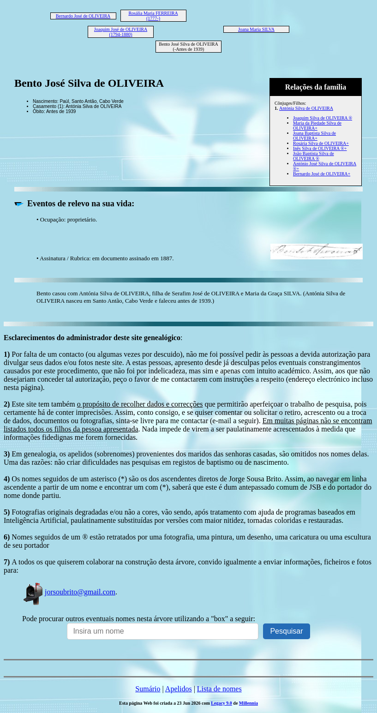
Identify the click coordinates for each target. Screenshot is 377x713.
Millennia (248, 703)
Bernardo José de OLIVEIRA (83, 15)
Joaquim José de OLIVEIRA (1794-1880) (120, 32)
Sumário (147, 689)
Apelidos (178, 689)
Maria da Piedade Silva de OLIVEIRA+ (317, 125)
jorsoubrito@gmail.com (68, 592)
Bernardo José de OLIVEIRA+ (321, 173)
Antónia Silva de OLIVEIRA (306, 108)
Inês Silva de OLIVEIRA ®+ (320, 148)
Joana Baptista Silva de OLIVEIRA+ (314, 136)
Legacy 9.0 (221, 703)
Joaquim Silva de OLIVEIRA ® (322, 117)
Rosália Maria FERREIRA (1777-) (153, 16)
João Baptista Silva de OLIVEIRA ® (313, 156)
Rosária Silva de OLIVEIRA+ (321, 143)
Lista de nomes (219, 689)
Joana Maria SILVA (256, 29)
